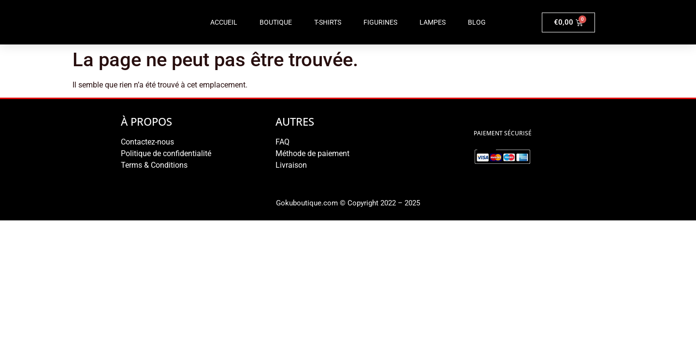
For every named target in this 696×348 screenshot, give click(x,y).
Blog (477, 22)
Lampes (433, 22)
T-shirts (327, 22)
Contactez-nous (147, 141)
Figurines (380, 22)
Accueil (223, 22)
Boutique (276, 22)
